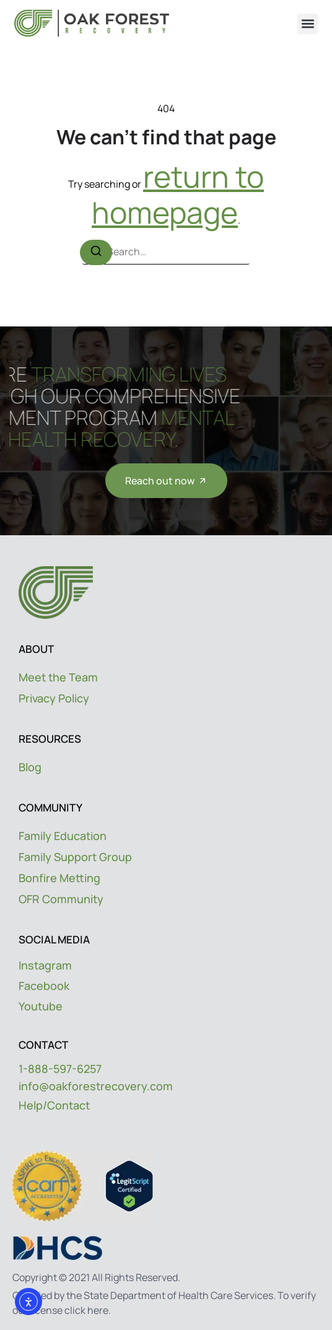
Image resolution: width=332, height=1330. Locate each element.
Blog (30, 766)
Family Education (63, 835)
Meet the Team (58, 677)
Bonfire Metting (59, 877)
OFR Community (61, 898)
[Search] (96, 252)
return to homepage (178, 194)
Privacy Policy (54, 698)
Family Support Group (75, 856)
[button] (307, 24)
